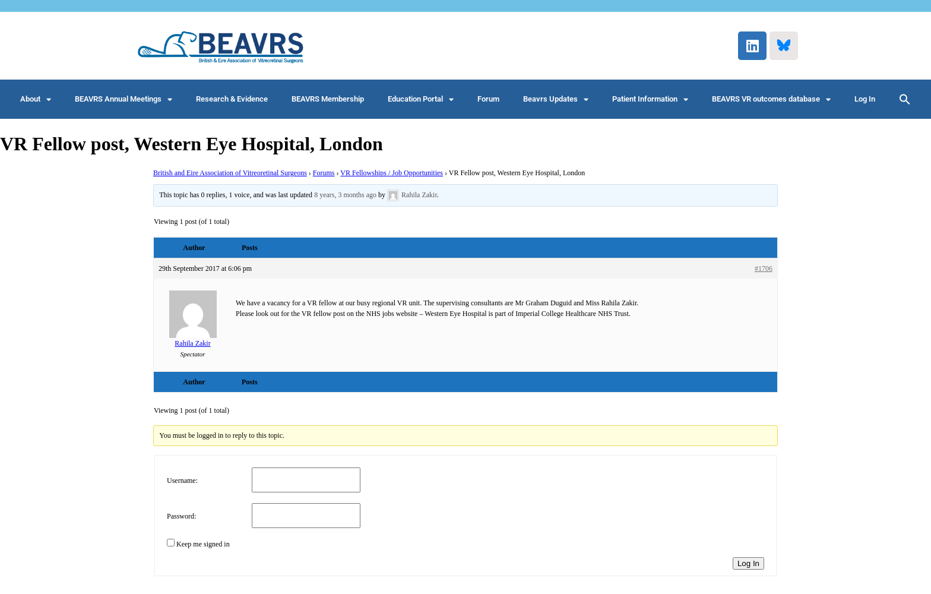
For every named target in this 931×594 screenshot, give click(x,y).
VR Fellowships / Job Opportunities (391, 173)
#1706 (763, 268)
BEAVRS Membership (328, 98)
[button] (905, 99)
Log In (864, 98)
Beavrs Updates (555, 99)
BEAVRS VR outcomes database (771, 99)
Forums (324, 173)
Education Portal (421, 99)
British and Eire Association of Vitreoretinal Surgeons (230, 173)
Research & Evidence (232, 98)
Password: (181, 516)
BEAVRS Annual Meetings (123, 99)
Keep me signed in (203, 544)
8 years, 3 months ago (345, 195)
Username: (182, 480)
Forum (488, 98)
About (35, 99)
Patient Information (650, 99)
